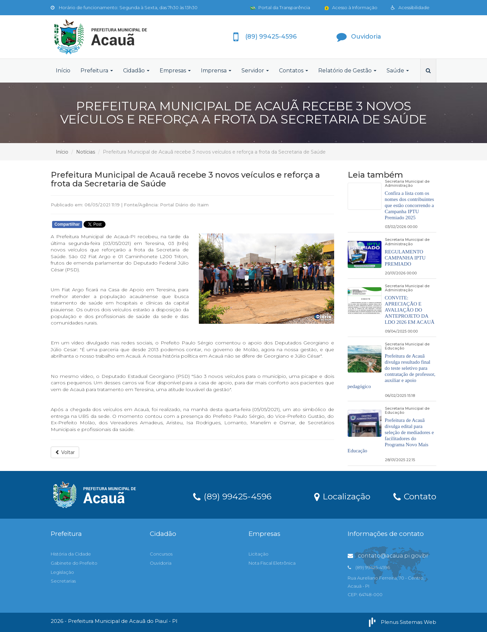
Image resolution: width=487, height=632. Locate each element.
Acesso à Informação (350, 7)
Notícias (85, 152)
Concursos (161, 554)
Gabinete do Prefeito (74, 563)
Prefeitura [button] (96, 70)
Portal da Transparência (280, 7)
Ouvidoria (160, 563)
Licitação (259, 554)
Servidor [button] (255, 70)
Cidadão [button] (136, 70)
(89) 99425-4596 (232, 496)
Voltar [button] (65, 452)
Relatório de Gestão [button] (347, 70)
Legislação (62, 572)
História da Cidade (71, 554)
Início (63, 70)
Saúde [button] (398, 70)
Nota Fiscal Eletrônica (272, 563)
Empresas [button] (175, 70)
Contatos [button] (293, 70)
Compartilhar (67, 224)
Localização (342, 496)
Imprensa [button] (216, 70)
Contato (414, 496)
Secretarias (63, 581)
